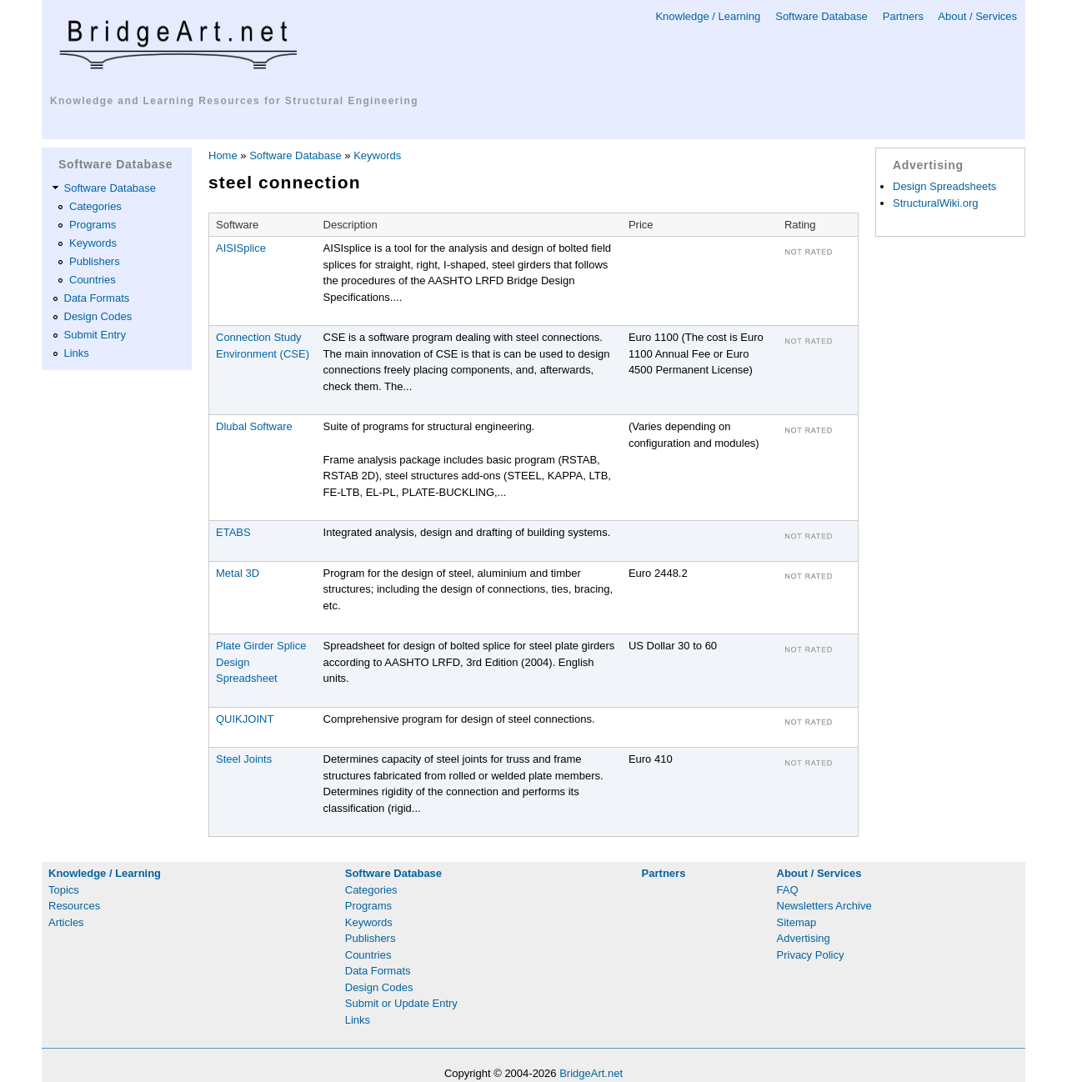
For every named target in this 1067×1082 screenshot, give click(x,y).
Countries (92, 279)
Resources (74, 905)
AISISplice (241, 248)
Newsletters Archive (824, 905)
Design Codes (98, 316)
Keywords (93, 243)
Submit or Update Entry (401, 1003)
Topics (63, 890)
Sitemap (797, 922)
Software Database (821, 16)
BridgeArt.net (591, 1073)
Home (223, 155)
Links (76, 353)
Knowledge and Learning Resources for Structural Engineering (234, 101)
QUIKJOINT (244, 719)
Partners (903, 16)
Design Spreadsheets (944, 186)
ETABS (233, 532)
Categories (95, 206)
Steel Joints (244, 759)
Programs (92, 224)
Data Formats (97, 298)
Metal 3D (237, 573)
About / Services (977, 16)
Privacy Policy (810, 955)
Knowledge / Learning (707, 16)
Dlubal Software (254, 426)
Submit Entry (95, 334)
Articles (66, 922)
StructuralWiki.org (936, 203)
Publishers (94, 261)
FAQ (788, 890)
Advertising (803, 938)
